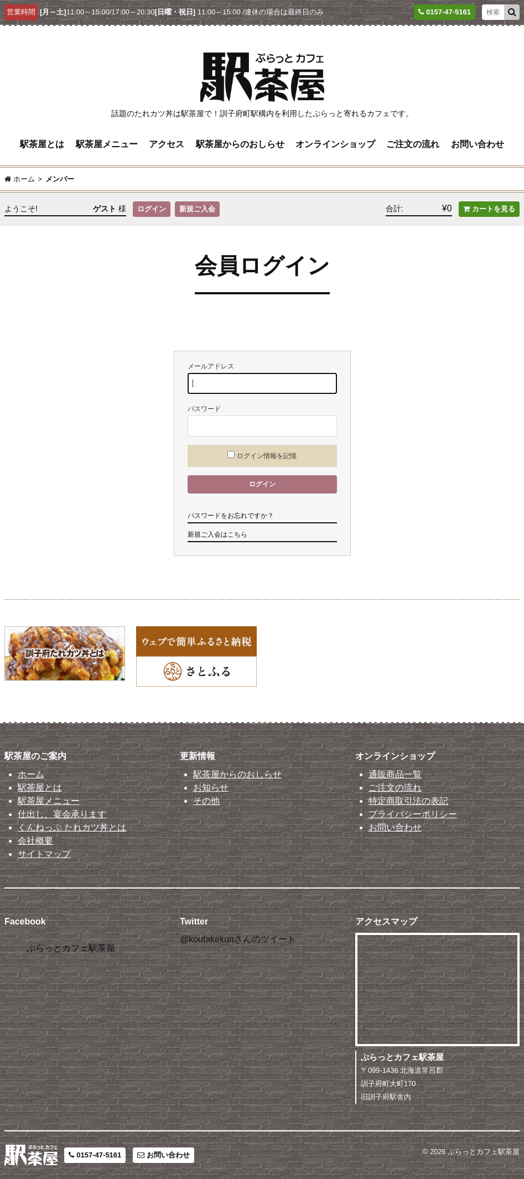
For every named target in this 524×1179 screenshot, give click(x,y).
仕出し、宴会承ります (62, 814)
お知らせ (211, 787)
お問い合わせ (477, 144)
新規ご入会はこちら (217, 534)
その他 (206, 801)
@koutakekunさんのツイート (238, 939)
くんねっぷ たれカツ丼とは (72, 827)
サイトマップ (44, 854)
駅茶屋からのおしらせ (240, 144)
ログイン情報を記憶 (261, 455)
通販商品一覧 (395, 774)
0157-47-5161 (95, 1155)
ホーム (31, 774)
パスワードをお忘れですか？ (231, 516)
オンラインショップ (335, 144)
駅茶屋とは (42, 144)
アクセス (166, 144)
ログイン (151, 209)
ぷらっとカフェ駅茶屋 (71, 948)
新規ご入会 (197, 209)
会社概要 (35, 840)
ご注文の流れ (412, 144)
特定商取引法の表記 (408, 801)
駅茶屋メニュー (107, 144)
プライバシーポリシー (413, 814)
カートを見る (489, 209)
